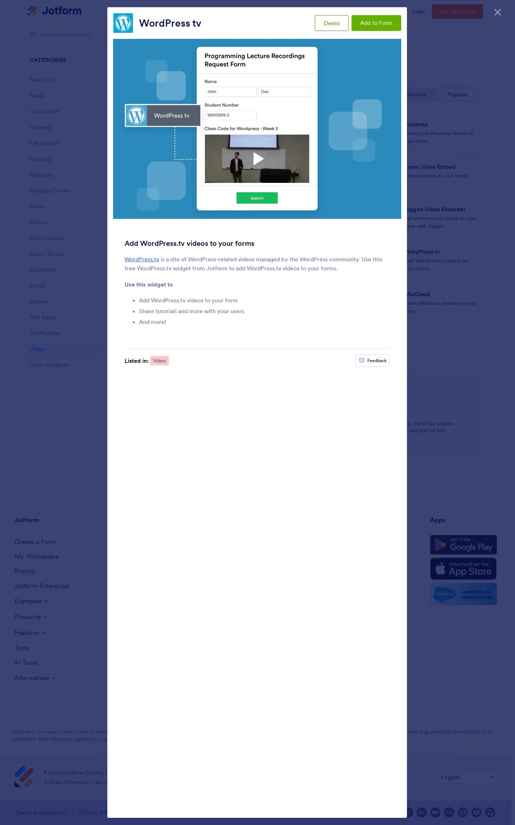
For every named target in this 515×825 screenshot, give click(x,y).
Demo (332, 23)
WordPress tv (170, 23)
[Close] (498, 11)
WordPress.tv (142, 259)
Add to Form (376, 22)
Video (159, 360)
